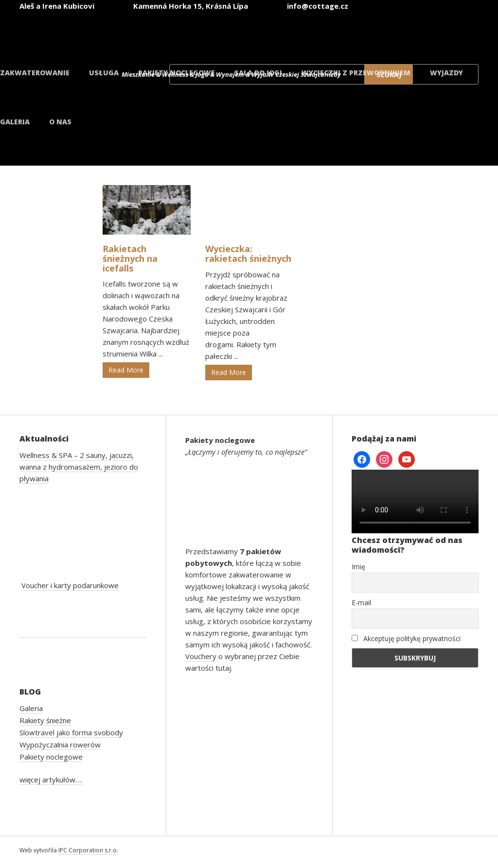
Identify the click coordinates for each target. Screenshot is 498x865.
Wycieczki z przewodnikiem (356, 72)
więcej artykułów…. (50, 779)
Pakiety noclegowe (176, 72)
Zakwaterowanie (35, 72)
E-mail (361, 602)
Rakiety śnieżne (45, 720)
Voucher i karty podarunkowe (70, 585)
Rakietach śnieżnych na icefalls (130, 258)
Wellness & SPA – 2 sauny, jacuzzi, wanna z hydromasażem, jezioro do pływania (78, 466)
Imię (358, 566)
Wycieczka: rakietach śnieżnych (248, 253)
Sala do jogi (258, 72)
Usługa (104, 72)
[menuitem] (445, 33)
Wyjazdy (446, 72)
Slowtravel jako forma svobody (71, 732)
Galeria (15, 121)
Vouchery (200, 656)
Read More (125, 369)
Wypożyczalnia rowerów (60, 744)
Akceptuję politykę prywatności (406, 638)
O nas (60, 121)
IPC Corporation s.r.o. (88, 850)
